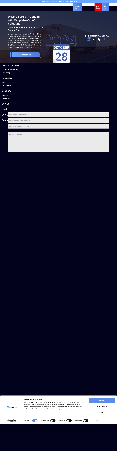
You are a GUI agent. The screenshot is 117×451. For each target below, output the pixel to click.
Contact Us (6, 99)
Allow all (102, 427)
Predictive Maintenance (10, 69)
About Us (5, 95)
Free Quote (105, 7)
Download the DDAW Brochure (48, 1)
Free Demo (98, 7)
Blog (3, 82)
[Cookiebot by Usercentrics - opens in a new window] (12, 447)
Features (46, 7)
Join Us (5, 104)
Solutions (35, 7)
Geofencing (6, 73)
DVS (27, 7)
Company (7, 91)
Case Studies (6, 86)
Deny (101, 439)
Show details (96, 447)
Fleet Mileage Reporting (10, 66)
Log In (5, 109)
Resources (7, 78)
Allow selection (102, 433)
